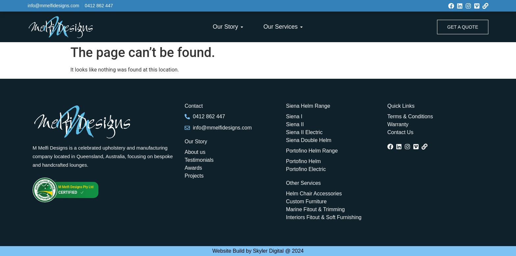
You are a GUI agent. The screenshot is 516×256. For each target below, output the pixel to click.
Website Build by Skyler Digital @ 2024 (257, 251)
